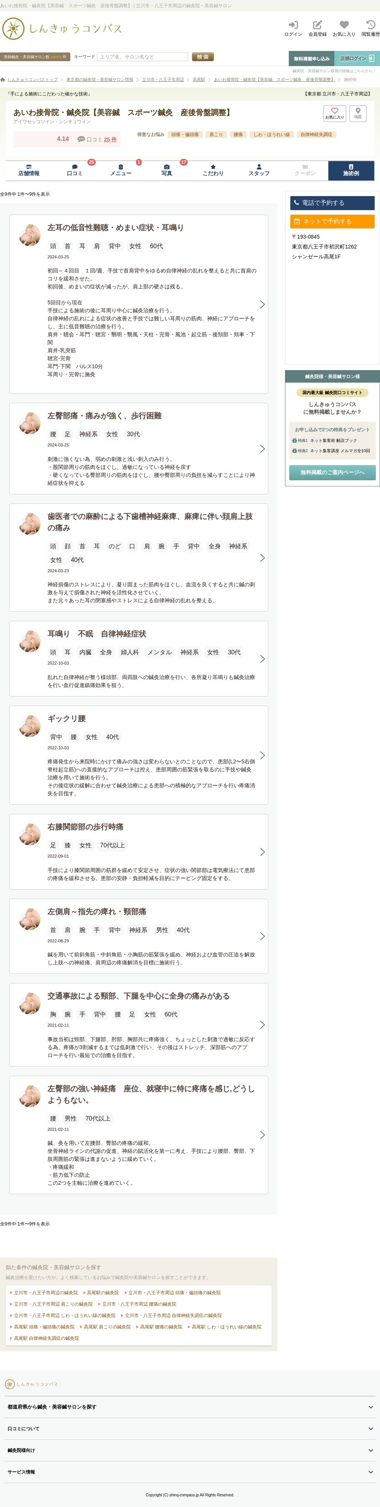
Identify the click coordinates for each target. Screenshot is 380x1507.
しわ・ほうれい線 (271, 134)
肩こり (216, 134)
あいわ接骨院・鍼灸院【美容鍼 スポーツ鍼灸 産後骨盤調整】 (274, 79)
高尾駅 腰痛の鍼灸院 (160, 1327)
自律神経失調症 (316, 134)
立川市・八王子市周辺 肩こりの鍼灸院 (53, 1304)
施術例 (350, 79)
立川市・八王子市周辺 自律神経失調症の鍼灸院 (173, 1315)
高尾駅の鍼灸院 (102, 1292)
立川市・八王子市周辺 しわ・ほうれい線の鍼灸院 (64, 1315)
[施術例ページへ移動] (351, 170)
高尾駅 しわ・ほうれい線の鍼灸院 (225, 1327)
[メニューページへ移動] (121, 170)
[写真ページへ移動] (167, 170)
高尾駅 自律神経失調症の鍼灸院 (46, 1338)
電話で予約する (319, 202)
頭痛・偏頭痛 (185, 134)
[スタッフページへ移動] (259, 170)
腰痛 (238, 134)
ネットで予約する (323, 221)
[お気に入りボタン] (334, 113)
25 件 (110, 139)
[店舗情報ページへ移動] (29, 170)
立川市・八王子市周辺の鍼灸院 (45, 1292)
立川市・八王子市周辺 (163, 79)
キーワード (84, 56)
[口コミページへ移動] (75, 170)
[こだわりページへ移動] (213, 170)
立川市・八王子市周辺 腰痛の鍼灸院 (138, 1304)
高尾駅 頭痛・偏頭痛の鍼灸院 (43, 1327)
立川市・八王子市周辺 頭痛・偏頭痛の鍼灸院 (174, 1292)
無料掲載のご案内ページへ (332, 472)
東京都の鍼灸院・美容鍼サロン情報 (99, 79)
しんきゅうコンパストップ (33, 79)
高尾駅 (199, 79)
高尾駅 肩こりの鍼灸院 (106, 1327)
